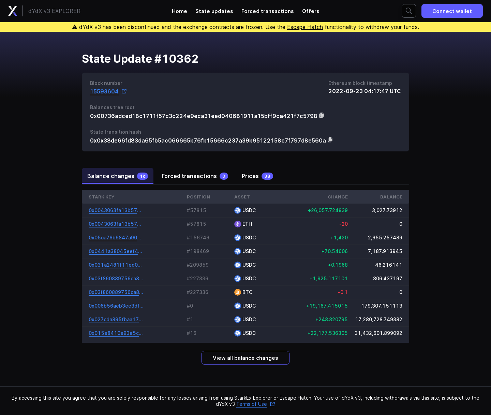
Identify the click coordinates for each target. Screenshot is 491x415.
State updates (214, 11)
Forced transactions (267, 11)
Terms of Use (255, 404)
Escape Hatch (305, 27)
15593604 (108, 91)
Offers (310, 11)
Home (179, 11)
